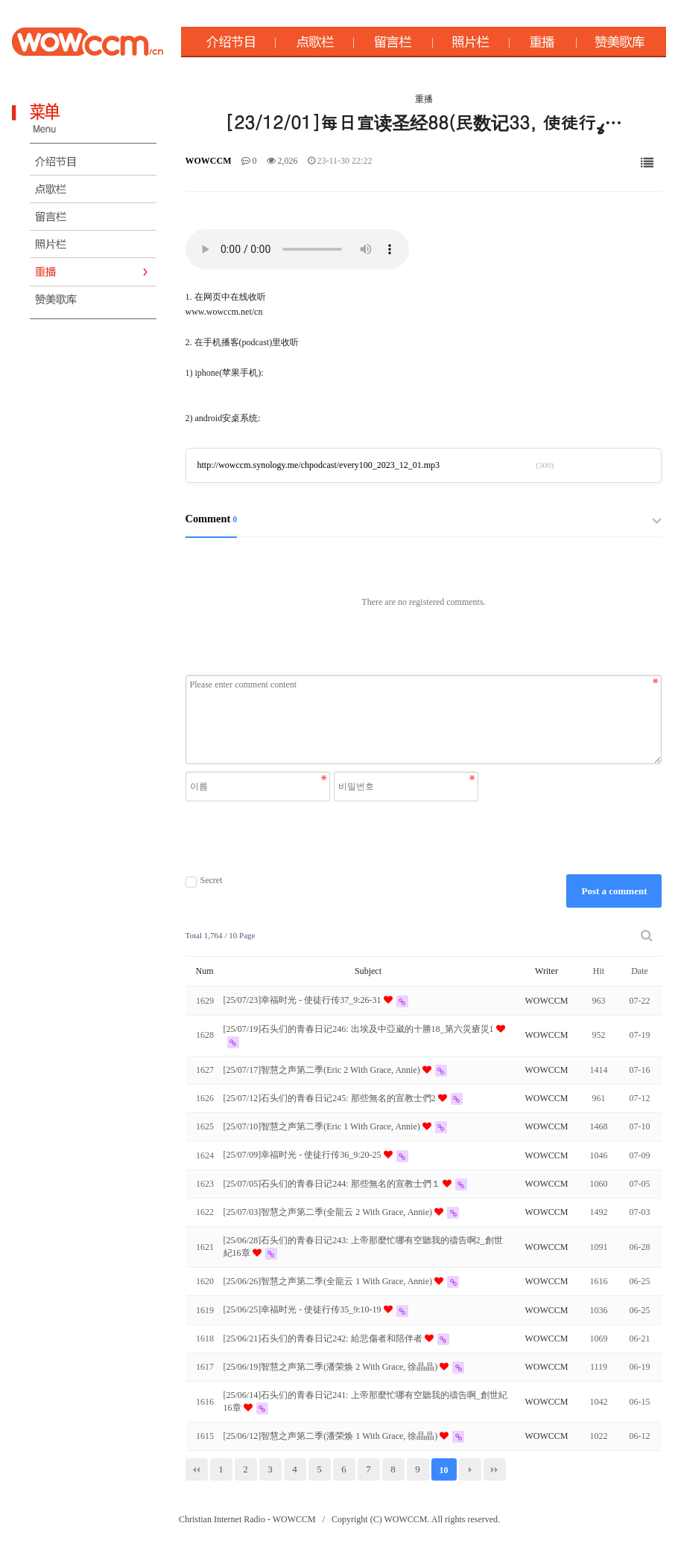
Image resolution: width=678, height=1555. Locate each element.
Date (639, 971)
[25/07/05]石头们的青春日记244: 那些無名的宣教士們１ (333, 1184)
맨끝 (495, 1469)
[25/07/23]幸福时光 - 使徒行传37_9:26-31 (304, 1000)
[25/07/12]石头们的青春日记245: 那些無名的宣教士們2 (331, 1098)
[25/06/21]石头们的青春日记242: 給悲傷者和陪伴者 (324, 1338)
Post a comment (614, 891)
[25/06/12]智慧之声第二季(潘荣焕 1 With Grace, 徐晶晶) (332, 1436)
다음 (470, 1469)
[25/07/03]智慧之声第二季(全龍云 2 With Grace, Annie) (329, 1212)
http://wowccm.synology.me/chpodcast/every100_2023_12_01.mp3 (318, 465)
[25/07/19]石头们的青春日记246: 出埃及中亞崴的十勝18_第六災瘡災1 (360, 1029)
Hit (598, 971)
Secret (204, 880)
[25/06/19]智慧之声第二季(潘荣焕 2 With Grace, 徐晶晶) (332, 1367)
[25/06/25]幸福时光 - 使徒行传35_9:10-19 (304, 1309)
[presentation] (334, 838)
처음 (197, 1469)
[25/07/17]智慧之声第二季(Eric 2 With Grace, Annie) (323, 1070)
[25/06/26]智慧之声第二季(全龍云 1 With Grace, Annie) (329, 1281)
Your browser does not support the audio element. (297, 249)
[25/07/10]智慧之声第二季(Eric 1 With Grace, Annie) (323, 1126)
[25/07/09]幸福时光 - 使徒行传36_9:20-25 (304, 1155)
